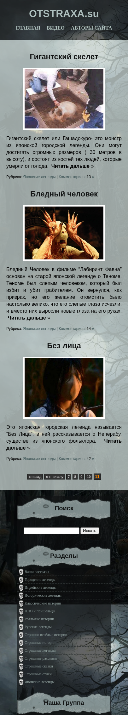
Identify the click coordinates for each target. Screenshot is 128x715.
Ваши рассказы (37, 572)
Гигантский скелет (64, 56)
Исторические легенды (43, 595)
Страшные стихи (38, 674)
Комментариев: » (76, 177)
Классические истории (43, 603)
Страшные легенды (40, 650)
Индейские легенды (40, 587)
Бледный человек (64, 194)
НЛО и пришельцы (40, 611)
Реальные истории (39, 619)
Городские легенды (40, 579)
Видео (56, 28)
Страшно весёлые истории (46, 635)
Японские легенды (39, 177)
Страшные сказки (39, 666)
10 (88, 477)
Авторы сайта (91, 28)
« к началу (54, 477)
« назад (35, 477)
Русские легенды (38, 627)
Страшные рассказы (41, 658)
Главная (28, 28)
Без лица (64, 345)
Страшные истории (40, 642)
